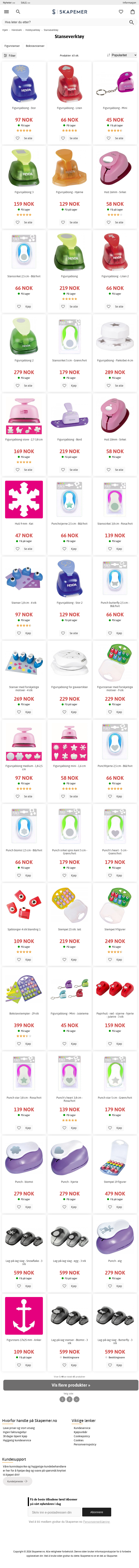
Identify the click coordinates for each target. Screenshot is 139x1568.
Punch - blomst (24, 1181)
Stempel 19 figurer (115, 1181)
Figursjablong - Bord (69, 439)
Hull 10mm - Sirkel (115, 439)
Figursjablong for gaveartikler (69, 687)
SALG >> (25, 2)
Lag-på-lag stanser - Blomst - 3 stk (69, 1341)
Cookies (79, 1440)
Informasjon (129, 2)
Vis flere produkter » (71, 1385)
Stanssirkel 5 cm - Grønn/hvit (69, 360)
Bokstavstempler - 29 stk (24, 1013)
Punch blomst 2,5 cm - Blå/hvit (24, 850)
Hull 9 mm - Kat (24, 523)
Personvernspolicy (85, 1444)
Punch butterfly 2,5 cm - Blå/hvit (115, 604)
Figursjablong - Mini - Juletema (69, 1013)
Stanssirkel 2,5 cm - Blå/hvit (24, 276)
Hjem (5, 30)
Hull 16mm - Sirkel (115, 192)
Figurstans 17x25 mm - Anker (24, 1340)
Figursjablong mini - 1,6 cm (69, 766)
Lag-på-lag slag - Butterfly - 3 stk (115, 1341)
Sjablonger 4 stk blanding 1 (24, 929)
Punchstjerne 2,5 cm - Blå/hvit (69, 523)
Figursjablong (69, 276)
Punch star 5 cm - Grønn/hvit (115, 1097)
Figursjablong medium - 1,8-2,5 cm (23, 767)
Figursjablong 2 (24, 360)
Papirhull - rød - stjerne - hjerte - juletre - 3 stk (115, 1015)
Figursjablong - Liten (69, 108)
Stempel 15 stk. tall (69, 929)
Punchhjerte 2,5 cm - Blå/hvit (115, 766)
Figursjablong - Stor (24, 108)
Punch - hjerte (69, 1181)
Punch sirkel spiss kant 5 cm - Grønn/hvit (69, 852)
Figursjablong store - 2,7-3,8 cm (24, 439)
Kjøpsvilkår (80, 1432)
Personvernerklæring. (96, 1521)
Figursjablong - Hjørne (69, 192)
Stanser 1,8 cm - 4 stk (24, 602)
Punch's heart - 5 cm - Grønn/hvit (115, 852)
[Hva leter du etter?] (69, 22)
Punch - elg (115, 1260)
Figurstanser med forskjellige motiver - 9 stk (115, 688)
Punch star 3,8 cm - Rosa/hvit (24, 1097)
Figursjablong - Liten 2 (115, 276)
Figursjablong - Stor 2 (69, 602)
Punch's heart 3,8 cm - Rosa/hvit (69, 1099)
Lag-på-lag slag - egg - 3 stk (69, 1260)
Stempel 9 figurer (115, 929)
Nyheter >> (9, 2)
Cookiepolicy (82, 1436)
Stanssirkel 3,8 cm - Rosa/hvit (115, 523)
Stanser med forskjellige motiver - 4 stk (24, 688)
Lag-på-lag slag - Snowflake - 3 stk (24, 1262)
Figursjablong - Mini (115, 108)
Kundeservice (82, 1428)
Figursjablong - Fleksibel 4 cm (115, 360)
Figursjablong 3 (24, 192)
